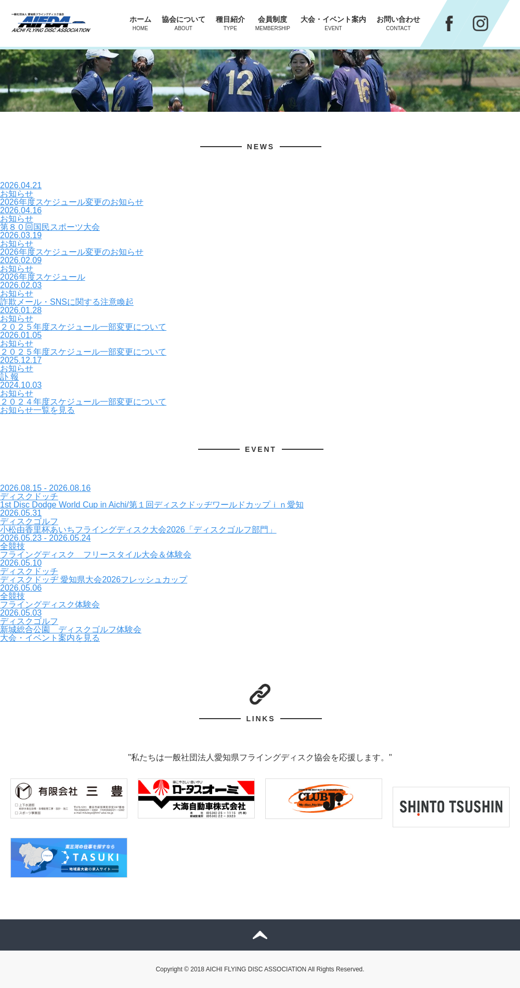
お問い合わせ (398, 23)
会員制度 (272, 23)
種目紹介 (230, 23)
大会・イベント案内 (333, 23)
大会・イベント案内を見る (50, 637)
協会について (183, 23)
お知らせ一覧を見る (37, 410)
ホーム (140, 23)
